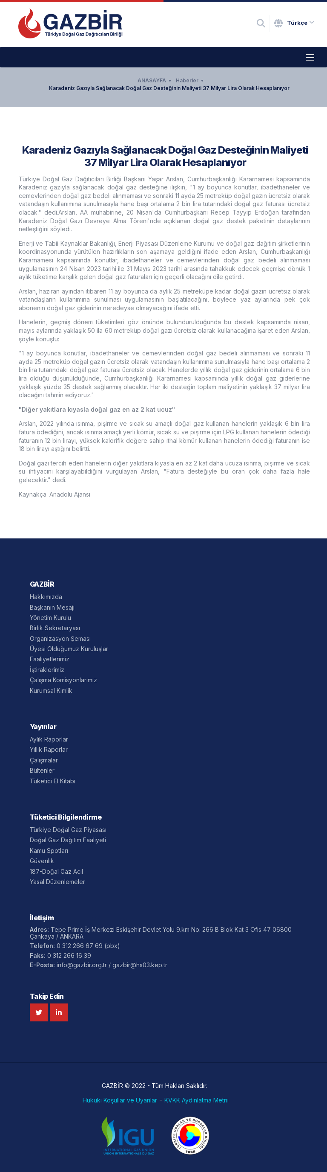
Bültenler (42, 770)
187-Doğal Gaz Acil (56, 871)
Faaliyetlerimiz (49, 659)
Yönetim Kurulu (50, 617)
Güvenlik (42, 860)
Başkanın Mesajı (52, 607)
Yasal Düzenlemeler (57, 881)
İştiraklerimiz (47, 669)
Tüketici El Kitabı (52, 781)
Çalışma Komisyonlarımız (63, 679)
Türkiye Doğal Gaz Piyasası (68, 829)
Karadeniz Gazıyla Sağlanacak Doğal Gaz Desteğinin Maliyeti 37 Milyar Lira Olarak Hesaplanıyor (169, 88)
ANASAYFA (152, 81)
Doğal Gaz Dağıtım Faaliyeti (68, 839)
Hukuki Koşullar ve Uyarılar (120, 1100)
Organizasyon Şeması (60, 638)
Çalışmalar (44, 760)
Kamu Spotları (49, 850)
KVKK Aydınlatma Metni (196, 1100)
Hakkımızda (46, 596)
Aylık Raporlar (49, 739)
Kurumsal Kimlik (51, 690)
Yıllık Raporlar (49, 749)
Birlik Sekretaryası (55, 627)
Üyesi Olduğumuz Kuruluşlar (69, 648)
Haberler (187, 81)
